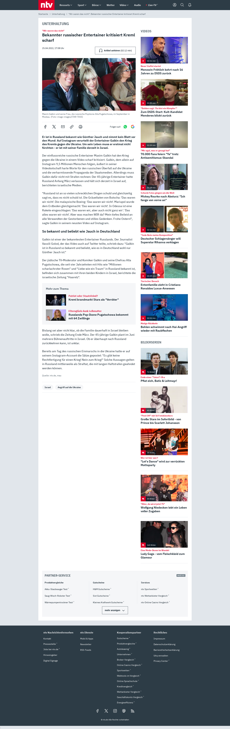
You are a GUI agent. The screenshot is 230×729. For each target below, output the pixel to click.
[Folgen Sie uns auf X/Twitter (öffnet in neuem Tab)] (106, 711)
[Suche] (182, 5)
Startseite (43, 14)
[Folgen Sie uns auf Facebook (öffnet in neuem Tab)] (97, 711)
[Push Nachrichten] (190, 5)
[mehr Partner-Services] (115, 610)
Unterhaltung (58, 14)
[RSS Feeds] (133, 711)
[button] (89, 88)
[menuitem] (71, 5)
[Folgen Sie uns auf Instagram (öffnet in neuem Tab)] (115, 711)
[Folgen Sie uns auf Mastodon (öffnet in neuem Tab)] (124, 711)
